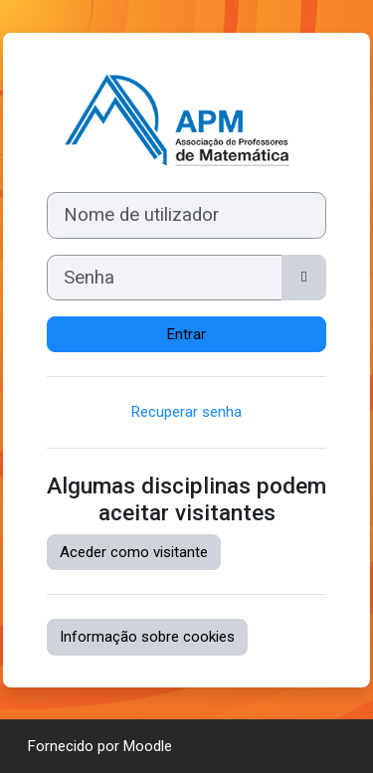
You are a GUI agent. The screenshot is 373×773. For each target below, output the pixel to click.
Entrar (186, 334)
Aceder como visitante (134, 552)
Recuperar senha (186, 412)
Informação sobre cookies (147, 637)
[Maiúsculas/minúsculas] (303, 277)
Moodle (147, 746)
